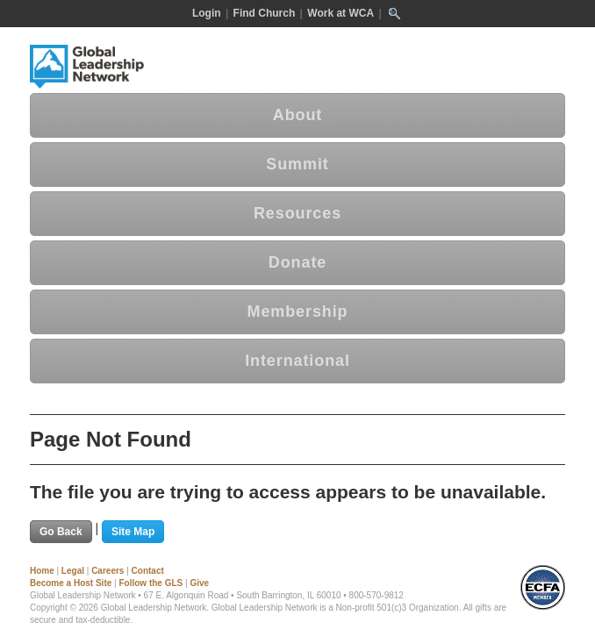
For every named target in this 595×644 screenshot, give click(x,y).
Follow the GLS (150, 583)
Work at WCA (340, 13)
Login (206, 13)
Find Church (264, 13)
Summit (297, 164)
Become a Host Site (70, 583)
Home (42, 571)
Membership (297, 311)
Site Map (132, 532)
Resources (297, 213)
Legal (72, 571)
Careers (107, 571)
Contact (148, 571)
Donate (297, 262)
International (297, 360)
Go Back (60, 532)
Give (199, 583)
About (297, 115)
